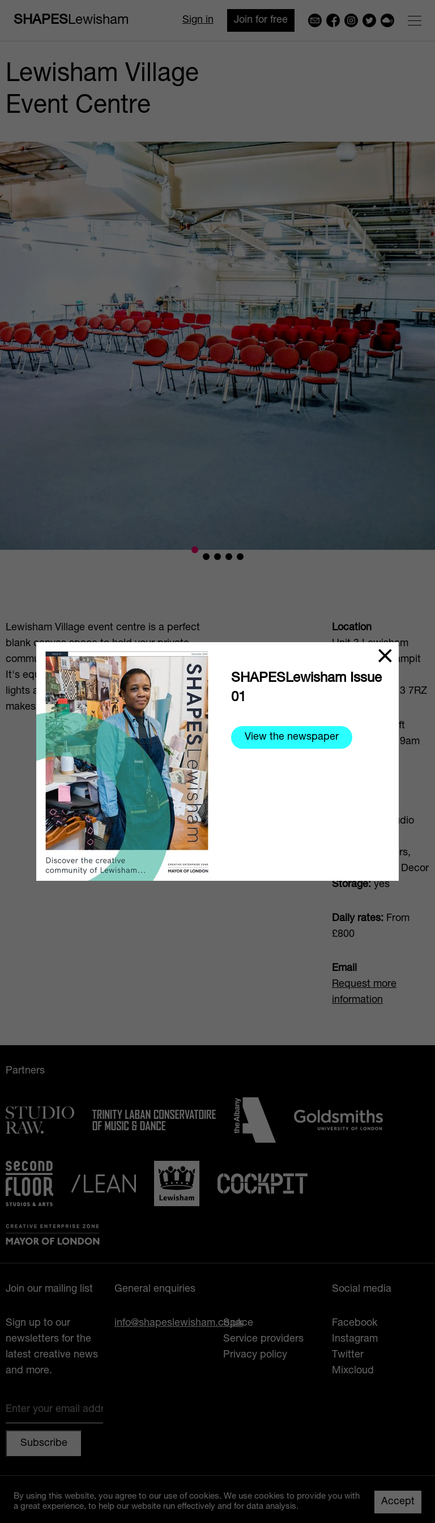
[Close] (385, 655)
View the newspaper (292, 737)
